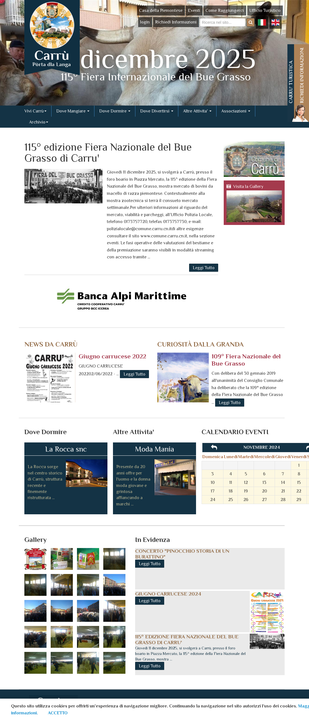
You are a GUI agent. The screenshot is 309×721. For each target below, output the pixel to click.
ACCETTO (58, 712)
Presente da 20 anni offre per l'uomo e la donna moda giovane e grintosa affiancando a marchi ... (133, 485)
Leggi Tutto (204, 267)
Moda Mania (154, 449)
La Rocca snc (66, 449)
